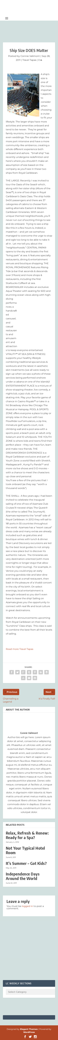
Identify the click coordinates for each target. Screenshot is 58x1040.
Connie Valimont (30, 56)
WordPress (29, 1032)
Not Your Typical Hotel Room (25, 850)
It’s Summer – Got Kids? (26, 863)
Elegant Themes (29, 1029)
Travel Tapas (29, 60)
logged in (27, 906)
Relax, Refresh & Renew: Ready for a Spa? (27, 835)
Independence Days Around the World (23, 876)
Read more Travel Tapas (19, 649)
